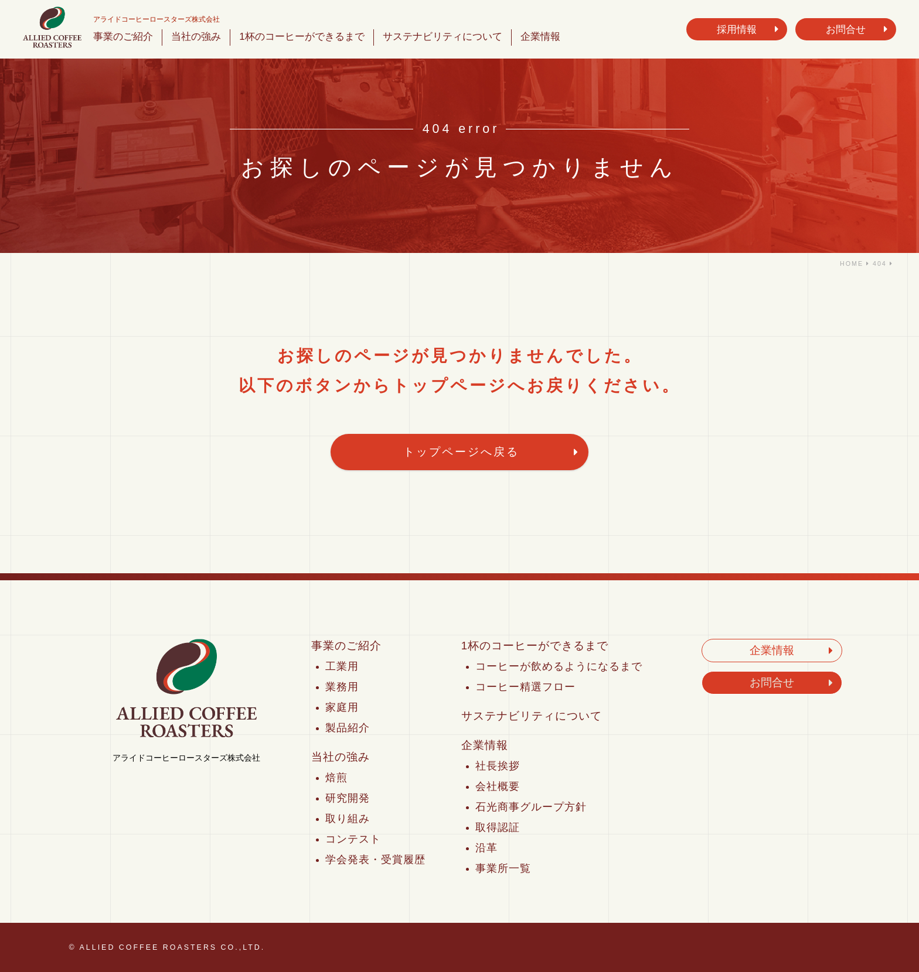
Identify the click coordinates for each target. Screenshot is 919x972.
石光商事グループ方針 (531, 807)
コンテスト (353, 839)
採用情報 (737, 29)
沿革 (486, 848)
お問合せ (846, 29)
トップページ (450, 385)
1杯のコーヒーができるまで (302, 36)
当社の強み (196, 36)
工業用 (342, 666)
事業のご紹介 (123, 36)
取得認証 (497, 827)
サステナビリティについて (442, 36)
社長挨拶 (497, 766)
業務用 (342, 687)
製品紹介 (347, 728)
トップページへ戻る (461, 452)
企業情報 (540, 36)
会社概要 (497, 786)
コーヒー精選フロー (525, 687)
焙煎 (336, 777)
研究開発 (347, 798)
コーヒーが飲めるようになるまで (558, 666)
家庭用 (342, 707)
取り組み (347, 818)
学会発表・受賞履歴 (375, 859)
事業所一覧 (503, 868)
